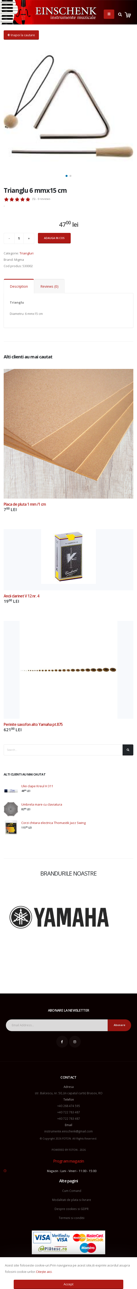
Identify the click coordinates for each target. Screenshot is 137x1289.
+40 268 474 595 (68, 1106)
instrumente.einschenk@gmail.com (68, 1131)
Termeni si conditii (71, 1218)
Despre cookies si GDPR (72, 1209)
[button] (66, 176)
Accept (68, 1284)
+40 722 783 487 (68, 1112)
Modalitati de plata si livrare (71, 1200)
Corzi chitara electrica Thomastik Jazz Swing (53, 823)
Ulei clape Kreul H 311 (37, 786)
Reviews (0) (49, 286)
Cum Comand (71, 1191)
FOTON (73, 1150)
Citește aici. (44, 1271)
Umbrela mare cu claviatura (41, 804)
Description (19, 286)
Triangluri (27, 253)
